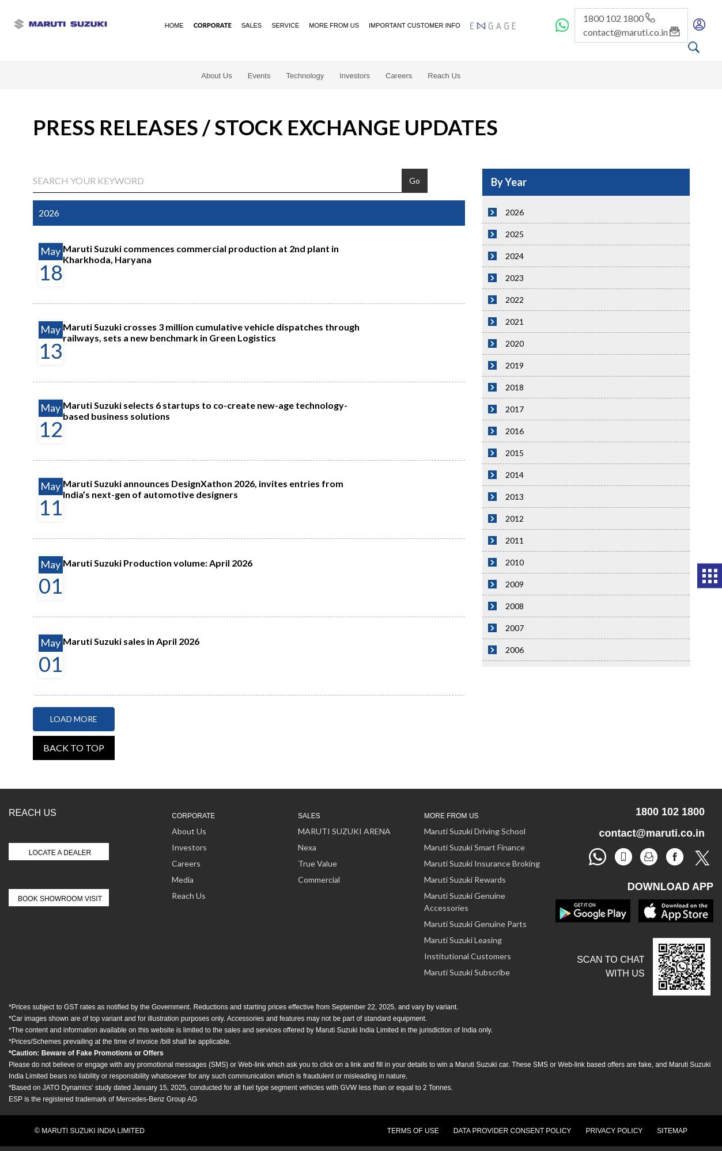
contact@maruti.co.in (631, 31)
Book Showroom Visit (60, 899)
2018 (514, 387)
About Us (216, 75)
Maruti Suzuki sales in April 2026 (131, 641)
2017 (514, 409)
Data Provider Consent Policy (512, 1131)
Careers (398, 75)
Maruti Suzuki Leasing (463, 940)
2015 (514, 453)
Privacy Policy (613, 1131)
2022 (514, 300)
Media (183, 879)
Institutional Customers (467, 956)
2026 (514, 212)
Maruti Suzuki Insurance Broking (482, 863)
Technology (305, 75)
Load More (73, 719)
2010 (514, 562)
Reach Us (444, 75)
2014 (514, 475)
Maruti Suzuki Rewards (465, 879)
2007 (514, 628)
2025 (514, 234)
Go (414, 180)
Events (259, 75)
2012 (514, 518)
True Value (317, 863)
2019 (514, 365)
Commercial (319, 879)
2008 (514, 606)
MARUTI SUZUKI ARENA (344, 831)
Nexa (307, 847)
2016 (514, 431)
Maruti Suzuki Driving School (475, 831)
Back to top (73, 747)
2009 (514, 584)
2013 (514, 497)
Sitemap (672, 1131)
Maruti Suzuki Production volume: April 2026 (157, 562)
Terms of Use (413, 1131)
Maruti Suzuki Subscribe (467, 972)
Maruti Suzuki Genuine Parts (475, 924)
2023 (514, 278)
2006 (514, 650)
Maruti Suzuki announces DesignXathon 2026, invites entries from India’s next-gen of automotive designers (203, 489)
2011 (514, 540)
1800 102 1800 (619, 18)
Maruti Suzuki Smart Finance (474, 847)
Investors (354, 75)
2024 (514, 256)
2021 (514, 321)
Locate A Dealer (60, 853)
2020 (514, 343)
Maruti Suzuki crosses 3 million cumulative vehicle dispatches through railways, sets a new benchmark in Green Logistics (211, 332)
